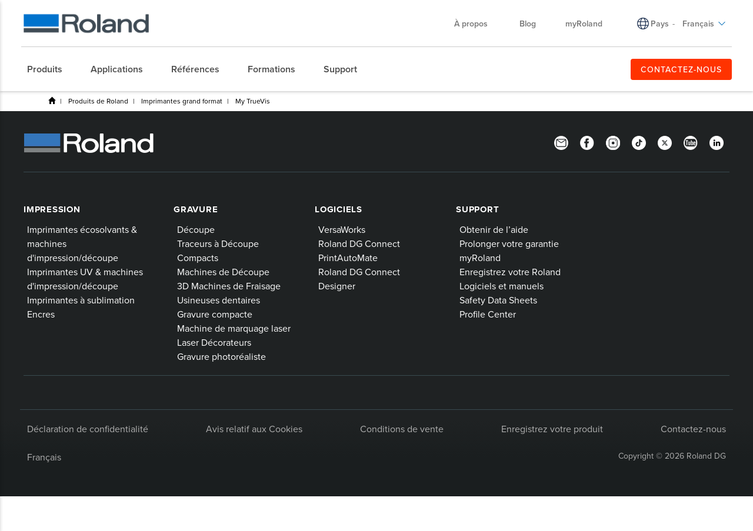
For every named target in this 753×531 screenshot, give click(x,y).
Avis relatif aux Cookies (254, 428)
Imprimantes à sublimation (81, 299)
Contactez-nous (693, 428)
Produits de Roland (98, 101)
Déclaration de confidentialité (87, 428)
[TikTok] (639, 141)
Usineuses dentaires (218, 299)
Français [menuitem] (704, 23)
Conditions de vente (402, 428)
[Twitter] (665, 141)
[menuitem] (50, 69)
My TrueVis (252, 101)
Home (51, 100)
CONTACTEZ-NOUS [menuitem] (681, 69)
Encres (41, 314)
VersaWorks (341, 229)
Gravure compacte (214, 314)
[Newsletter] (561, 141)
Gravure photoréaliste (221, 356)
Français (44, 456)
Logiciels (338, 209)
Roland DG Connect (359, 243)
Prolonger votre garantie (509, 243)
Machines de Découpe (223, 271)
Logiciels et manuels (501, 285)
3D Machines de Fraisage (229, 285)
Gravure (196, 209)
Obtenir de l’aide (493, 229)
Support (477, 209)
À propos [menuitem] (476, 23)
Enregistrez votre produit (552, 428)
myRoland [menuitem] (583, 23)
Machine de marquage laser (234, 328)
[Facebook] (587, 141)
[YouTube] (691, 141)
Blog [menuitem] (527, 23)
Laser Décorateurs (214, 342)
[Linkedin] (716, 141)
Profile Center (487, 314)
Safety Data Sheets (498, 299)
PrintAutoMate (348, 257)
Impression (52, 209)
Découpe (196, 229)
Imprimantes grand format (181, 101)
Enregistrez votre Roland (510, 271)
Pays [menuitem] (660, 23)
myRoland (480, 257)
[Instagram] (613, 141)
